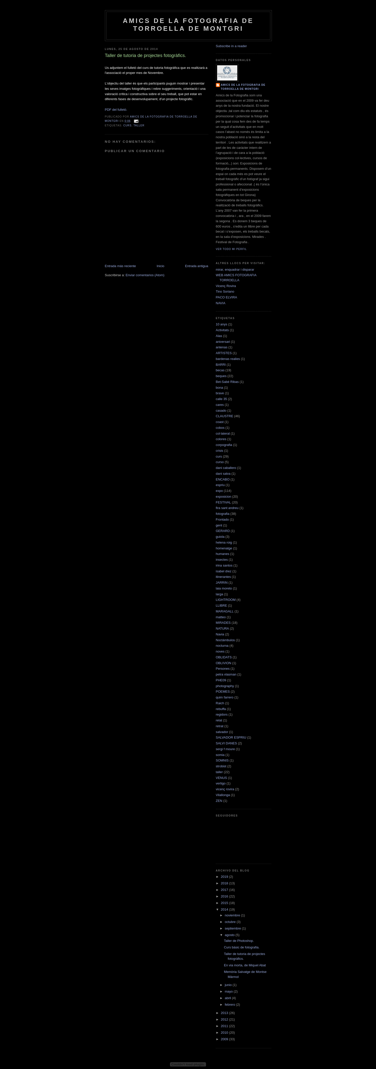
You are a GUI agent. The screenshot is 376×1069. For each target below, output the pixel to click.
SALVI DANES (226, 743)
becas (220, 370)
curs (127, 125)
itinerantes (223, 577)
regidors (222, 714)
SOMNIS (222, 760)
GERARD (223, 531)
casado (221, 410)
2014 (225, 909)
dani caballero (226, 468)
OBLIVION (223, 663)
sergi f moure (225, 749)
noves (220, 651)
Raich (220, 703)
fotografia (222, 514)
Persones (223, 668)
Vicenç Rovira (226, 286)
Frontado (222, 519)
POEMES (223, 691)
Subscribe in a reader (231, 46)
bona (219, 387)
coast (220, 422)
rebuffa (221, 709)
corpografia (224, 445)
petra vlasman (226, 674)
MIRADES (223, 623)
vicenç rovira (225, 789)
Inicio (160, 266)
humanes (222, 554)
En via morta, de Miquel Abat (245, 965)
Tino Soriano (225, 291)
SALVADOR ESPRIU (231, 737)
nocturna (222, 646)
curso (220, 462)
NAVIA (220, 303)
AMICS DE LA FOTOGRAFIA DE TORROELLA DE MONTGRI (188, 24)
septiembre (233, 928)
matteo (221, 617)
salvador (222, 732)
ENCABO (223, 479)
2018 (225, 883)
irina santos (224, 565)
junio (229, 985)
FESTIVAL (223, 502)
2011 (225, 1026)
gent (219, 525)
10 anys (221, 324)
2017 (225, 890)
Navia (220, 634)
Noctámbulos (225, 640)
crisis (219, 451)
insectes (222, 559)
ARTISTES (224, 353)
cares (220, 405)
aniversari (223, 342)
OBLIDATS (224, 657)
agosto (230, 935)
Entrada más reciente (120, 266)
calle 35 (221, 399)
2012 (225, 1019)
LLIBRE (221, 605)
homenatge (224, 548)
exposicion (223, 496)
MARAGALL (225, 611)
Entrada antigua (196, 266)
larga (219, 594)
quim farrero (225, 697)
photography (225, 686)
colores (221, 439)
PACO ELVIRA (226, 297)
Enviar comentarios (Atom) (145, 275)
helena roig (224, 542)
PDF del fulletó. (116, 109)
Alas (219, 336)
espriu (220, 485)
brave (220, 393)
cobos (220, 428)
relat (219, 720)
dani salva (223, 473)
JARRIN (222, 582)
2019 (225, 877)
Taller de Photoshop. (239, 941)
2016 (225, 896)
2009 (225, 1039)
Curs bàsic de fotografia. (241, 947)
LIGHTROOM (226, 600)
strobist (221, 766)
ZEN (219, 801)
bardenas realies (228, 359)
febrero (230, 1004)
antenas (221, 347)
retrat (219, 726)
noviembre (233, 915)
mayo (229, 991)
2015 (225, 903)
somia (220, 755)
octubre (231, 922)
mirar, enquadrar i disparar (235, 269)
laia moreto (224, 588)
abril (228, 998)
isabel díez (224, 571)
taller (138, 125)
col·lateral (223, 433)
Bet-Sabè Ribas (227, 382)
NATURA (222, 628)
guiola (220, 537)
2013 (225, 1013)
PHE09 (221, 680)
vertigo (221, 783)
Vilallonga (223, 795)
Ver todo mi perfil (231, 249)
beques (221, 376)
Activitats (222, 330)
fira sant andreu (227, 508)
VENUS (221, 778)
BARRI (221, 365)
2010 (225, 1032)
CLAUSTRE (224, 416)
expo (219, 491)
